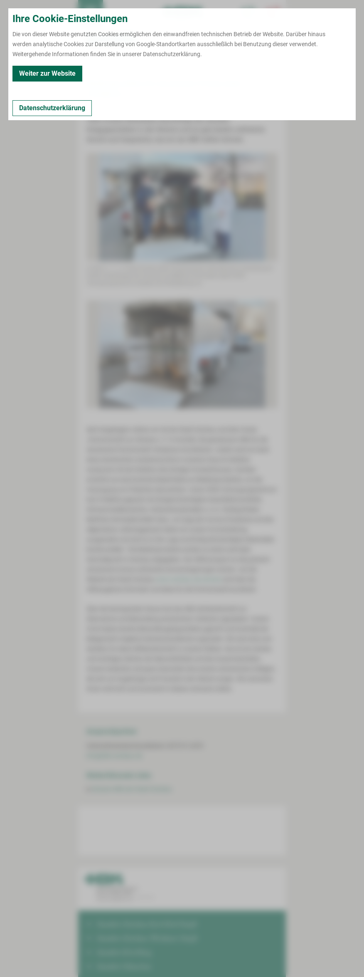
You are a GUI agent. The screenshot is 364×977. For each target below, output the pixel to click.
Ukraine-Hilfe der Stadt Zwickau (131, 789)
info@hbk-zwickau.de (114, 755)
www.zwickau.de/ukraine (188, 579)
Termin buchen (115, 12)
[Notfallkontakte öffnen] (273, 12)
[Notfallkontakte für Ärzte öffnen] (248, 12)
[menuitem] (90, 12)
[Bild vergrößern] (182, 207)
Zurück (97, 66)
